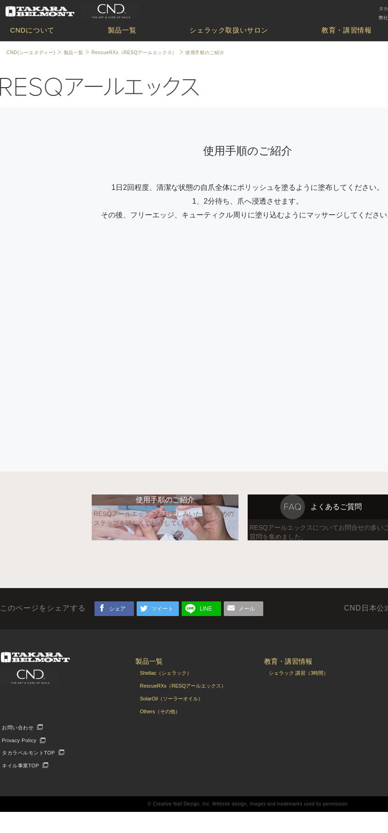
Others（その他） (160, 732)
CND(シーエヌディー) (30, 52)
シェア (117, 630)
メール (246, 630)
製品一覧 (122, 30)
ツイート (162, 630)
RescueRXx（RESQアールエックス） (134, 52)
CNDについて (32, 30)
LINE (206, 630)
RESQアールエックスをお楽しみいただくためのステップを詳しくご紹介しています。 (164, 553)
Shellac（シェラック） (166, 694)
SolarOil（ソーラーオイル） (171, 719)
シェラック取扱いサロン (228, 30)
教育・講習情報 (346, 30)
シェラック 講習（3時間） (298, 694)
